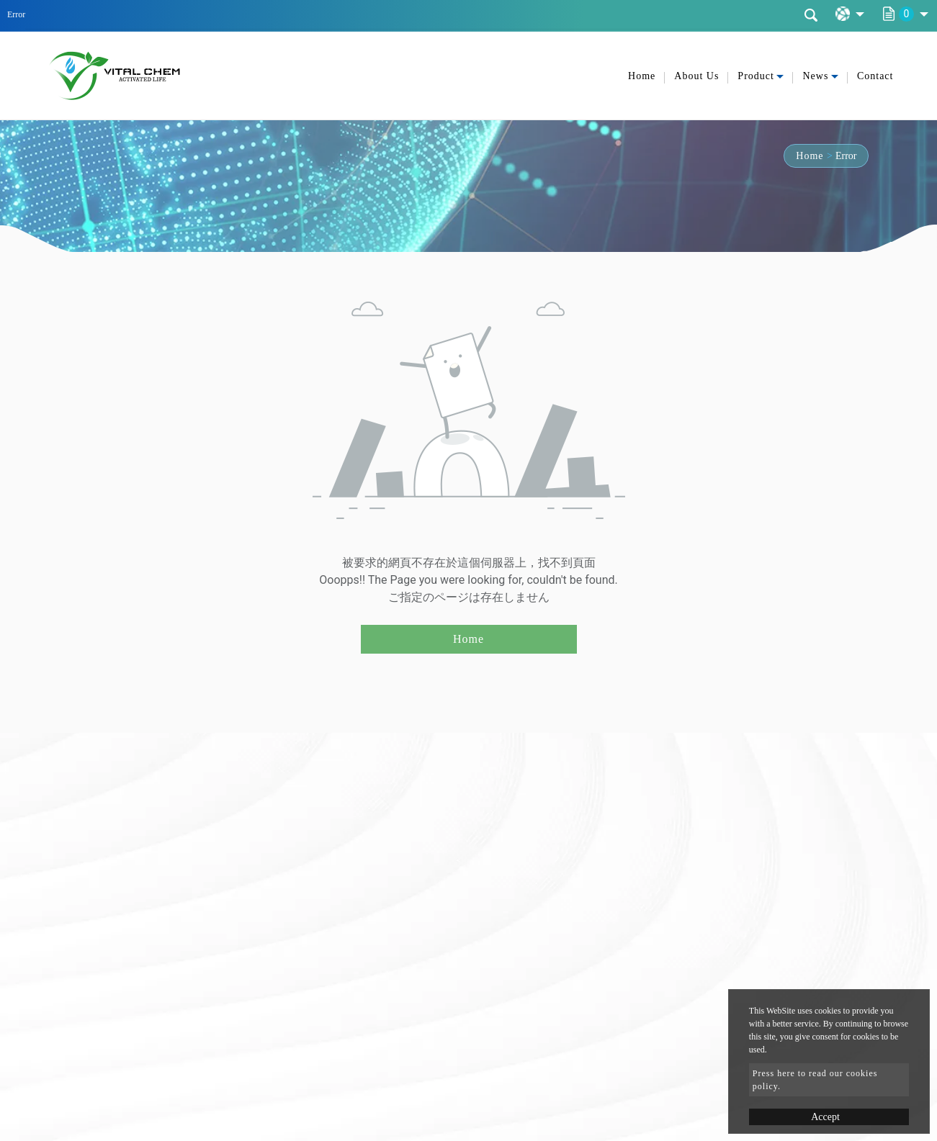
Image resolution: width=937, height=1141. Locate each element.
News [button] (815, 76)
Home (641, 76)
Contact (875, 76)
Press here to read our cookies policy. (815, 1079)
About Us (696, 76)
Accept (825, 1116)
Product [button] (756, 76)
